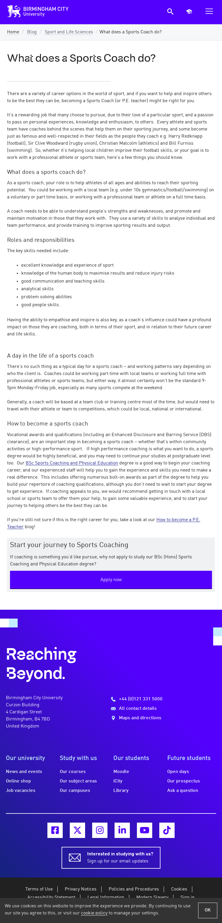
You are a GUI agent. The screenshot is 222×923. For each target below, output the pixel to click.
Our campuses (75, 790)
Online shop (18, 781)
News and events (24, 771)
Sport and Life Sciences (69, 32)
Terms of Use (39, 889)
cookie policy (94, 913)
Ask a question (182, 790)
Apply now (111, 580)
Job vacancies (20, 790)
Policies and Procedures (134, 889)
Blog (32, 32)
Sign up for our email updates (120, 857)
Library (121, 790)
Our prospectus (183, 781)
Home (13, 32)
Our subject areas (78, 781)
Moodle (121, 771)
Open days (178, 771)
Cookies (179, 889)
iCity (117, 781)
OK (208, 910)
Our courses (73, 771)
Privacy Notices (81, 889)
